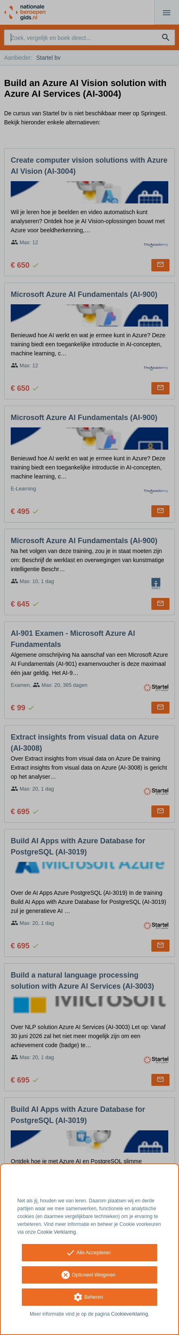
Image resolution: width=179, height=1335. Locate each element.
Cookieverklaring (129, 1314)
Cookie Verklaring (56, 1232)
